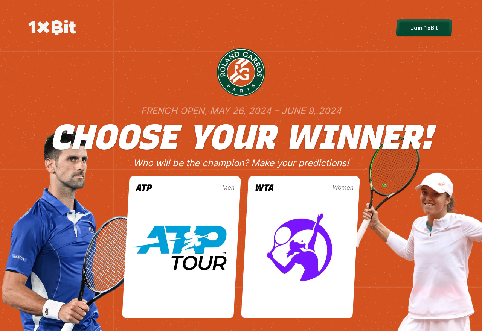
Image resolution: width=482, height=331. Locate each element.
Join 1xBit (424, 28)
